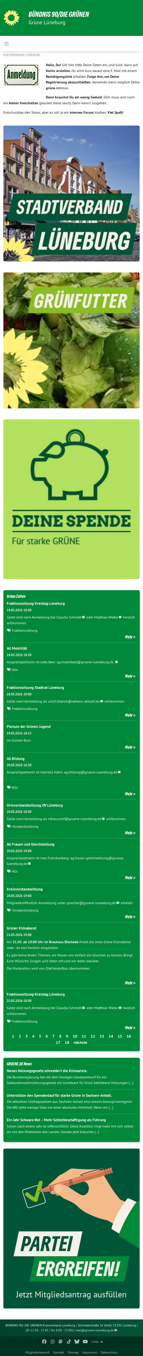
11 (84, 1036)
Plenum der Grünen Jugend (29, 726)
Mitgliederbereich (37, 1352)
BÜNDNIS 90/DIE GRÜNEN (59, 14)
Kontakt (58, 1352)
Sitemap (73, 1352)
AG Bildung (16, 758)
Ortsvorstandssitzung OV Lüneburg (35, 805)
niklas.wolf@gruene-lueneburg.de (74, 818)
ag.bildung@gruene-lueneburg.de (90, 772)
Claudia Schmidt (68, 617)
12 (93, 1036)
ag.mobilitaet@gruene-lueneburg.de (85, 662)
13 (102, 1036)
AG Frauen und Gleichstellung (30, 844)
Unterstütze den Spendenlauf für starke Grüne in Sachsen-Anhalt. (59, 1095)
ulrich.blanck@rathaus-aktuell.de (74, 701)
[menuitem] (37, 1351)
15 (120, 1036)
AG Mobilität (17, 648)
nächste (80, 1042)
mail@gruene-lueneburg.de (95, 1330)
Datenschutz (109, 1352)
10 (75, 1036)
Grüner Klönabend (21, 928)
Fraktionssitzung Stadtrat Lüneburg (35, 687)
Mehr (129, 637)
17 (58, 1042)
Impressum (89, 1352)
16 (129, 1036)
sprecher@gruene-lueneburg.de (91, 903)
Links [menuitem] (95, 1342)
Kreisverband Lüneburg (21, 55)
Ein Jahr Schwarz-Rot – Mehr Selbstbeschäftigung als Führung (56, 1119)
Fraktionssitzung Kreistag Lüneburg (36, 603)
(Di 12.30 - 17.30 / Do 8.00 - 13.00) (49, 1330)
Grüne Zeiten (16, 596)
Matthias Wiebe (106, 617)
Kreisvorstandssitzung (25, 889)
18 (67, 1042)
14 (111, 1036)
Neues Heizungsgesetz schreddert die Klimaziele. (47, 1070)
